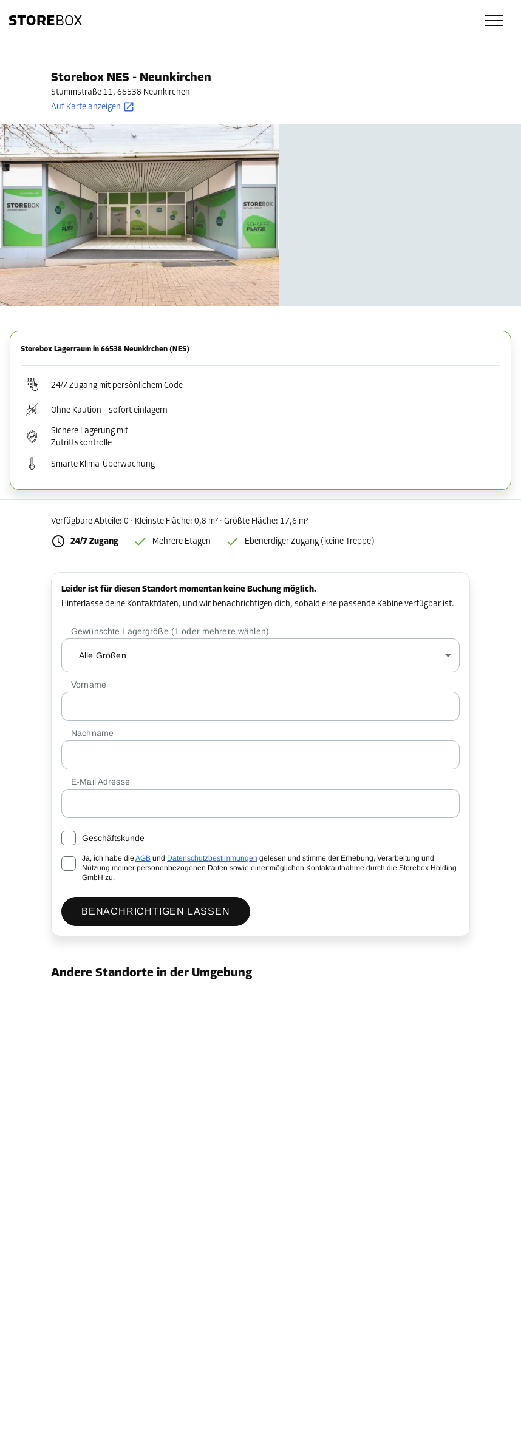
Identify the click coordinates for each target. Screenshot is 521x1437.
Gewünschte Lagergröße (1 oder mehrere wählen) (170, 631)
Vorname (88, 684)
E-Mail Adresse (100, 781)
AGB (143, 858)
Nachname (92, 733)
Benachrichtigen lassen (155, 911)
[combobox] (260, 655)
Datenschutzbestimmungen (212, 858)
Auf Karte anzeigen (93, 107)
